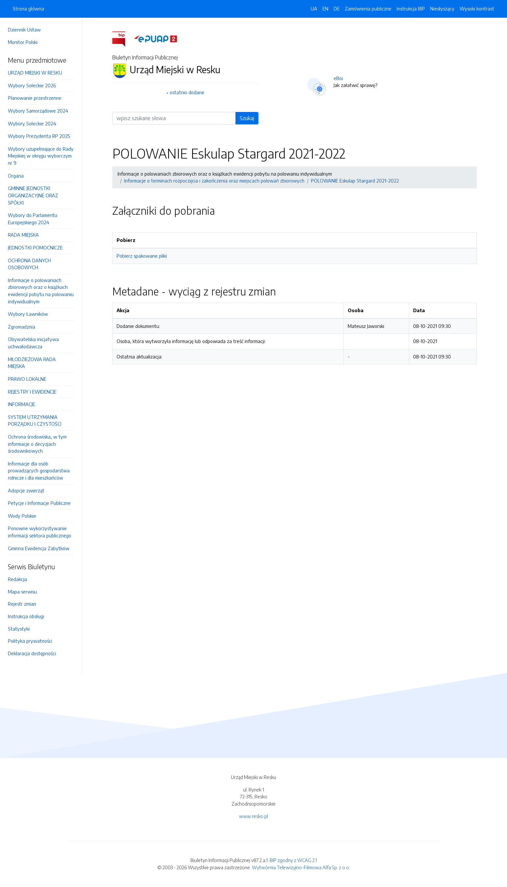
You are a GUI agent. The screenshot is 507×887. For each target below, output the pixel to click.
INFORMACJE (21, 404)
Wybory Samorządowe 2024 (38, 111)
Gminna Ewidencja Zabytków (38, 548)
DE (337, 8)
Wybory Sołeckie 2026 (32, 85)
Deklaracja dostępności (32, 653)
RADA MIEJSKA (23, 235)
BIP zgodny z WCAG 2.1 (293, 860)
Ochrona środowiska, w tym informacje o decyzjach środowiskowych (37, 444)
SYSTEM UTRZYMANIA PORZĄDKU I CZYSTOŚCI (34, 420)
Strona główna (28, 8)
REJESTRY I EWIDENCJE (32, 392)
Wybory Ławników (28, 314)
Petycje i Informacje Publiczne (39, 503)
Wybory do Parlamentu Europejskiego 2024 (32, 218)
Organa (16, 176)
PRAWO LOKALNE (27, 379)
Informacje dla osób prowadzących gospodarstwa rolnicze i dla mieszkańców (39, 471)
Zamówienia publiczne (368, 8)
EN (325, 8)
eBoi (338, 78)
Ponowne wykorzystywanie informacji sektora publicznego (39, 531)
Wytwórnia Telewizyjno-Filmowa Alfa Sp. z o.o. (301, 867)
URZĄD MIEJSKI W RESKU (35, 73)
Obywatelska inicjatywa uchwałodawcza (33, 342)
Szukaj (247, 118)
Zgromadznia (21, 327)
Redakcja (17, 579)
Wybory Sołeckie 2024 (32, 123)
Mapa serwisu (22, 592)
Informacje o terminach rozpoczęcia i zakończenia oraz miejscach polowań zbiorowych (214, 181)
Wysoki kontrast (477, 8)
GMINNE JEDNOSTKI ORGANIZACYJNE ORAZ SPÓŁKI (33, 195)
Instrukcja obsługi (26, 616)
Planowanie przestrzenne (34, 98)
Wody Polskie (22, 516)
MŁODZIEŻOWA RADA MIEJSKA (32, 362)
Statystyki (19, 629)
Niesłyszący (442, 8)
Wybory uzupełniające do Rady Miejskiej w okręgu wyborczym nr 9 (41, 156)
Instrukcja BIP (411, 8)
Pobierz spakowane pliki (142, 256)
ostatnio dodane (187, 92)
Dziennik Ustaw (24, 29)
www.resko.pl (253, 816)
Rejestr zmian (22, 604)
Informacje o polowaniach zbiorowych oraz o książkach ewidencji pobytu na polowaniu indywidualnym (41, 290)
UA (314, 8)
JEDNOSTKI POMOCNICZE (35, 247)
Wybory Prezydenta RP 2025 (39, 136)
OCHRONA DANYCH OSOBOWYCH (29, 263)
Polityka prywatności (30, 641)
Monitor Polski (22, 42)
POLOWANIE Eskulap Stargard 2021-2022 (355, 181)
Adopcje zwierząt (26, 490)
